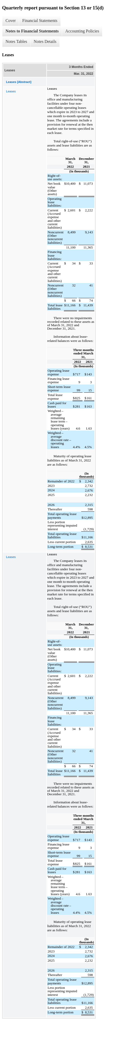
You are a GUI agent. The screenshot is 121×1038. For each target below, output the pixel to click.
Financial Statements (39, 20)
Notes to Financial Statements (32, 31)
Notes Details (45, 41)
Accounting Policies (82, 31)
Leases (11, 91)
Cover (11, 20)
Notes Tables (16, 41)
